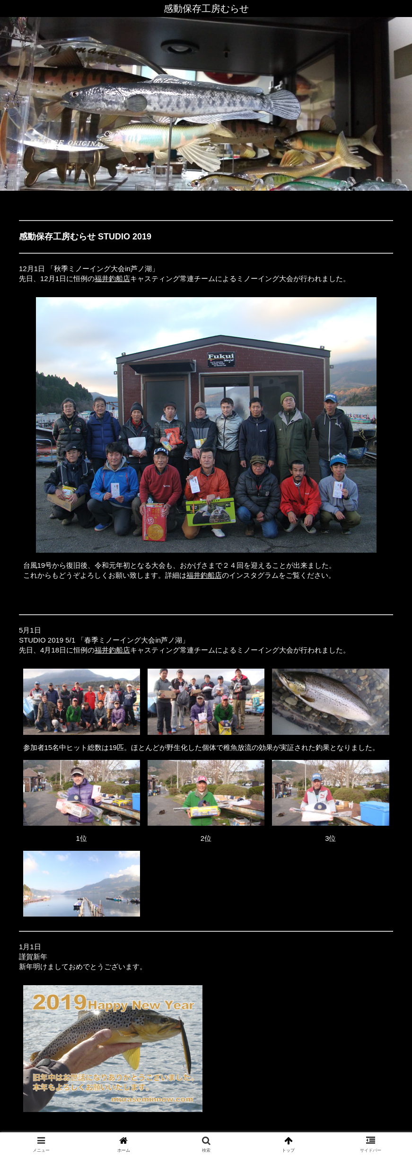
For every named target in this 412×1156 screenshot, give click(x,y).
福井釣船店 (112, 278)
